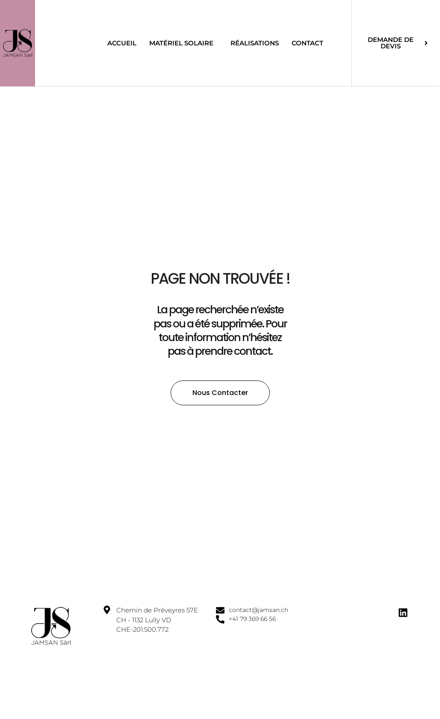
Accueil (121, 43)
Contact (307, 43)
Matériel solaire (183, 43)
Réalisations (254, 43)
